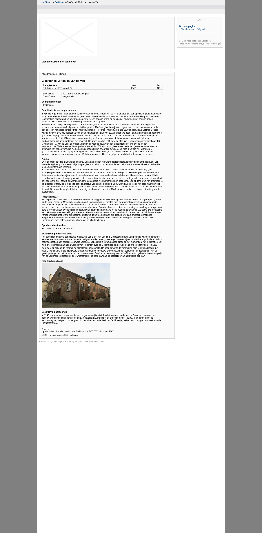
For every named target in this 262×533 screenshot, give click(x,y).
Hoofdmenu (46, 2)
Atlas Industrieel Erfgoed (193, 29)
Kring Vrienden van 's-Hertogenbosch (60, 335)
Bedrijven (59, 2)
